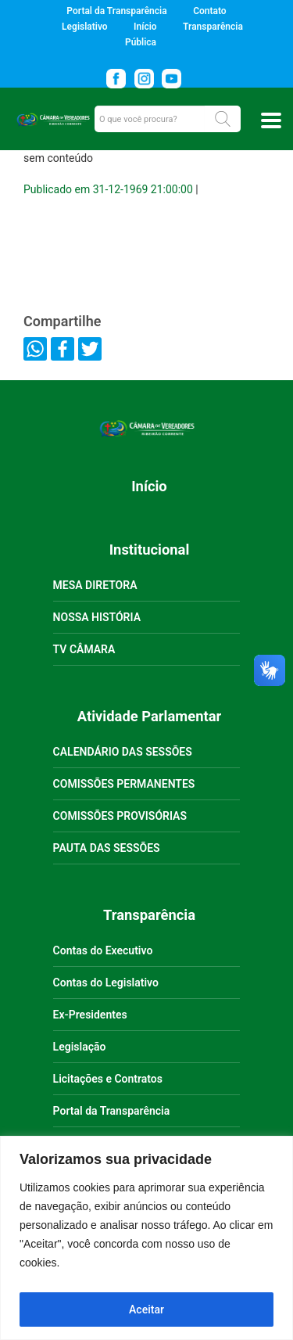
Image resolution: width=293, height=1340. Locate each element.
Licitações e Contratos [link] (108, 1078)
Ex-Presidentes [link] (90, 1014)
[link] (118, 76)
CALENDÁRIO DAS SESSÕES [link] (122, 751)
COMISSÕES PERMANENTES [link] (124, 784)
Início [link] (145, 26)
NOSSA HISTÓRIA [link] (97, 617)
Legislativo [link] (84, 26)
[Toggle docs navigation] (271, 120)
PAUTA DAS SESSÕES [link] (106, 848)
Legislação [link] (79, 1046)
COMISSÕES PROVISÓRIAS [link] (120, 816)
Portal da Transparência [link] (116, 10)
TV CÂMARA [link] (84, 649)
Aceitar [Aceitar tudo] (146, 1309)
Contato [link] (210, 10)
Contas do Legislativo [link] (106, 982)
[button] (223, 119)
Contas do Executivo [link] (103, 950)
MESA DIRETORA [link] (95, 585)
